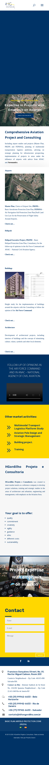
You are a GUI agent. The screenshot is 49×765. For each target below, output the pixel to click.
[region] (24, 110)
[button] (24, 110)
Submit (40, 655)
